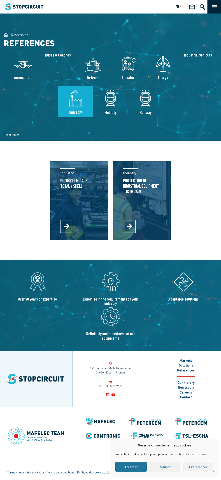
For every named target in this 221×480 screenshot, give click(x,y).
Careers (186, 392)
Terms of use (15, 472)
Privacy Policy (35, 472)
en (179, 6)
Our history (186, 382)
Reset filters (11, 134)
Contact (186, 397)
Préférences (198, 467)
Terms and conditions (60, 472)
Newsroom (186, 387)
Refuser (165, 467)
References (186, 370)
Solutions (186, 365)
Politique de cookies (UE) (93, 472)
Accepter (131, 467)
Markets (186, 360)
